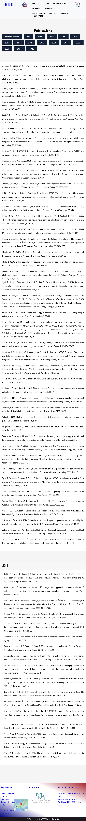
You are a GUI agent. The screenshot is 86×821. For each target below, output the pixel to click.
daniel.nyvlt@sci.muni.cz (70, 799)
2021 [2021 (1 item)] (66, 42)
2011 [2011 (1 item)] (28, 36)
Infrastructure (60, 3)
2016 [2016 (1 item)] (7, 42)
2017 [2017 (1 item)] (18, 42)
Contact (64, 13)
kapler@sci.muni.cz (68, 805)
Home (34, 3)
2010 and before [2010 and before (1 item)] (12, 36)
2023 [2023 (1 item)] (7, 49)
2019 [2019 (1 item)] (42, 42)
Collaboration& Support (38, 14)
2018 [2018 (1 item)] (30, 42)
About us (45, 3)
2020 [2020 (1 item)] (54, 42)
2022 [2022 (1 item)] (78, 42)
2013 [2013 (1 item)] (52, 36)
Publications (50, 8)
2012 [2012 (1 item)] (40, 36)
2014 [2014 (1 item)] (63, 36)
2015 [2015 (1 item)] (75, 36)
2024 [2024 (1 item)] (19, 49)
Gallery (52, 13)
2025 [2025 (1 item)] (31, 49)
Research (36, 8)
